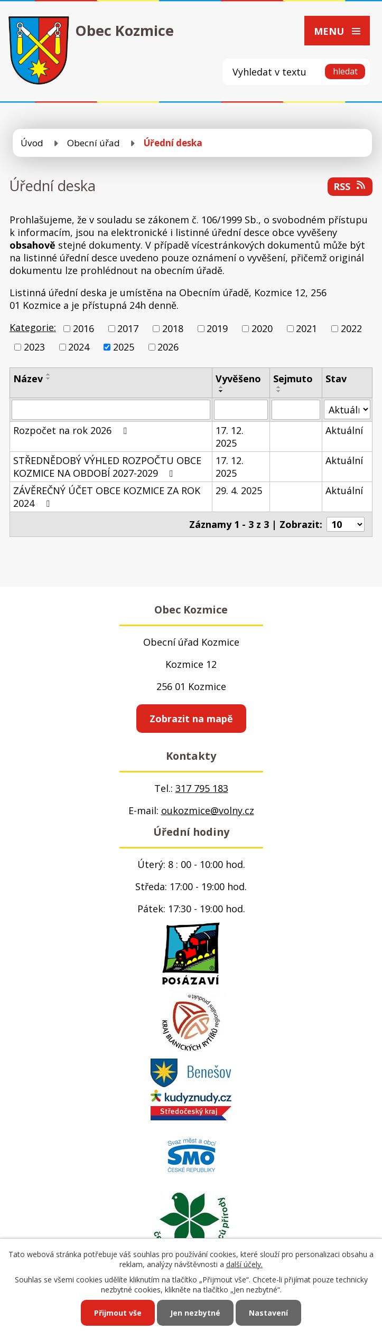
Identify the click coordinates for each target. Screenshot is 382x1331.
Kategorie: (33, 327)
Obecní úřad (93, 143)
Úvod (32, 143)
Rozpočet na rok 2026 (72, 430)
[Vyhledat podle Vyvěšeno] (241, 410)
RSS (350, 186)
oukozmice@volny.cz (207, 810)
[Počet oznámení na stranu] (346, 524)
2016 (83, 328)
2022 (351, 328)
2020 (262, 328)
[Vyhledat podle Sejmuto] (296, 410)
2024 (78, 347)
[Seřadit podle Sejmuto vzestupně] (279, 387)
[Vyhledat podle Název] (111, 410)
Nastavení (268, 1313)
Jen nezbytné (195, 1313)
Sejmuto (293, 378)
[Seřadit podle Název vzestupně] (48, 374)
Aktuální (344, 430)
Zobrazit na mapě (191, 718)
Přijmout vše (118, 1313)
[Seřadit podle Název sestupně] (48, 378)
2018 (172, 328)
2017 (127, 328)
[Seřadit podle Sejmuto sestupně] (279, 391)
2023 (34, 347)
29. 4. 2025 (239, 490)
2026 (168, 347)
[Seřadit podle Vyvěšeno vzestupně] (221, 387)
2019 (217, 328)
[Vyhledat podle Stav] (347, 409)
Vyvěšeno (238, 378)
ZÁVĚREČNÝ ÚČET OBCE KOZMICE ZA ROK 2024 (106, 496)
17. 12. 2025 (230, 436)
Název (28, 378)
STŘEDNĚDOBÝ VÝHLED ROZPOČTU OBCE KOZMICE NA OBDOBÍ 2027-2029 (107, 466)
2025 (123, 347)
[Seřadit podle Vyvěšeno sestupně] (221, 391)
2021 (306, 328)
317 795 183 (201, 788)
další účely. (244, 1264)
